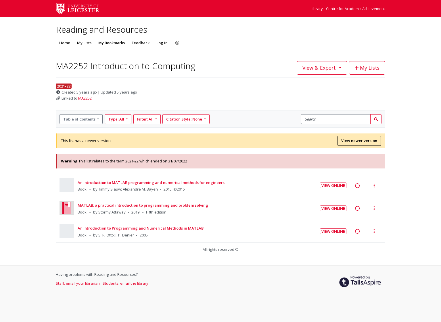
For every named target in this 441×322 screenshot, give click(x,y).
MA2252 (85, 98)
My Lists (84, 42)
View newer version (359, 140)
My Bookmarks (111, 42)
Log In (162, 42)
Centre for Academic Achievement (355, 8)
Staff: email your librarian (78, 283)
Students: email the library (125, 283)
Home (64, 42)
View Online (333, 185)
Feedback (140, 42)
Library (317, 8)
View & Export (319, 67)
